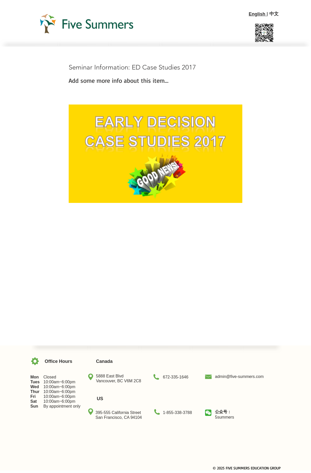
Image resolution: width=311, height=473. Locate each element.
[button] (208, 412)
